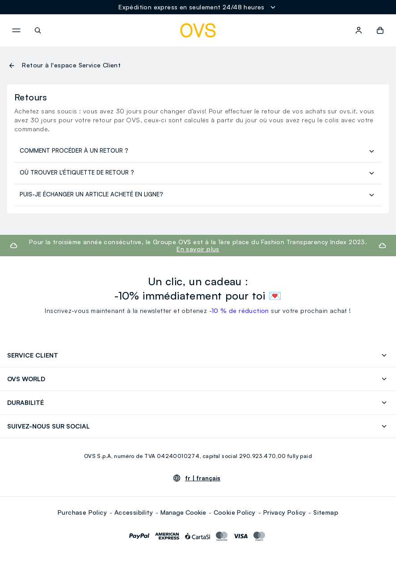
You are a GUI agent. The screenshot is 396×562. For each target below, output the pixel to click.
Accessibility (133, 512)
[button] (380, 30)
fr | (202, 478)
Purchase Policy (82, 512)
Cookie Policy (235, 512)
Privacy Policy (284, 512)
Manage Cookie (183, 512)
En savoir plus (198, 249)
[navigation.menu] (16, 30)
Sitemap (325, 512)
